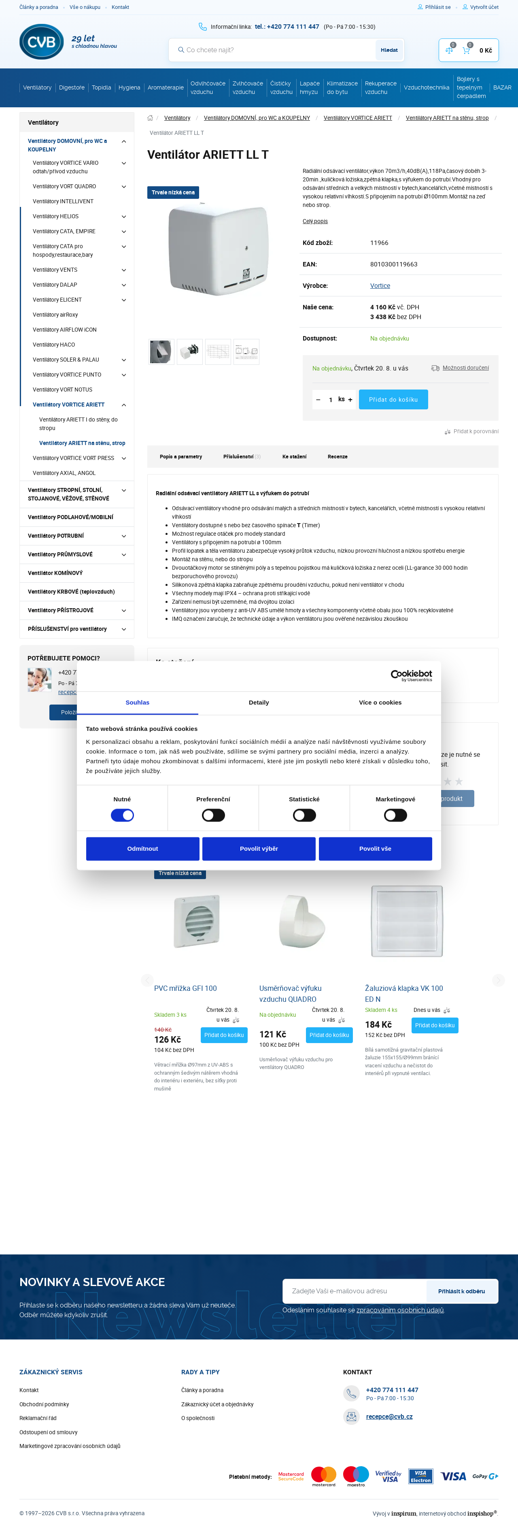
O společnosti (197, 1418)
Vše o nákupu (85, 7)
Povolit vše (375, 848)
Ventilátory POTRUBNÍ (56, 535)
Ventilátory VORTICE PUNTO (67, 374)
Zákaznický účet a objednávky (217, 1404)
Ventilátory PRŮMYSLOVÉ (60, 554)
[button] (460, 368)
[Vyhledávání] (286, 50)
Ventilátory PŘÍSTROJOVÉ (60, 610)
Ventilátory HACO (54, 344)
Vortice (380, 285)
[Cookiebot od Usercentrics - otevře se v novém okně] (396, 676)
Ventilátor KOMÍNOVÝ (55, 573)
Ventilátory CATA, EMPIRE (64, 231)
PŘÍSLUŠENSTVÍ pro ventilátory (67, 628)
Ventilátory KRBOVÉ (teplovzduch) (71, 591)
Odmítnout (142, 848)
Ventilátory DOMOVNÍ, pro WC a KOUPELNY (67, 145)
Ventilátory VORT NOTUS (62, 389)
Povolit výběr (259, 848)
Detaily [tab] (259, 702)
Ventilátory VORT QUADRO (64, 186)
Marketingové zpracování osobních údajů (70, 1446)
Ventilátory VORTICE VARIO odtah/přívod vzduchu (65, 167)
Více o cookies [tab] (380, 702)
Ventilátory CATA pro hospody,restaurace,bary (63, 250)
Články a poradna (38, 7)
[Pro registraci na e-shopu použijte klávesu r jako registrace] (484, 7)
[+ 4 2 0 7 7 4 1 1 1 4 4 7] (287, 26)
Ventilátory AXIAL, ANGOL (64, 473)
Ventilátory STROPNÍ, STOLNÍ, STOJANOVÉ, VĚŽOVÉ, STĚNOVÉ (68, 494)
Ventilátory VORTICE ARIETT (68, 404)
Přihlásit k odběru (461, 1291)
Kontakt (120, 7)
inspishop (482, 1513)
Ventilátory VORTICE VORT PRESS (73, 458)
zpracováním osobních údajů (400, 1310)
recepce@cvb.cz (389, 1416)
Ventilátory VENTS (55, 269)
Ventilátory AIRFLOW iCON (65, 329)
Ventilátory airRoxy (55, 314)
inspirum (403, 1513)
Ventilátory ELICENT (57, 299)
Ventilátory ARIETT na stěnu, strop (82, 443)
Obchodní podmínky (44, 1404)
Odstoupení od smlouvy (48, 1432)
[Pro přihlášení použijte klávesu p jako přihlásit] (441, 7)
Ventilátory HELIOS (56, 216)
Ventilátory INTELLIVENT (63, 201)
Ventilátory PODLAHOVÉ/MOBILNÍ (70, 517)
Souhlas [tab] (137, 702)
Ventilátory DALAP (55, 284)
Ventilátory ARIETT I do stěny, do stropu (78, 424)
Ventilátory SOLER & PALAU (66, 359)
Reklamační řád (38, 1418)
